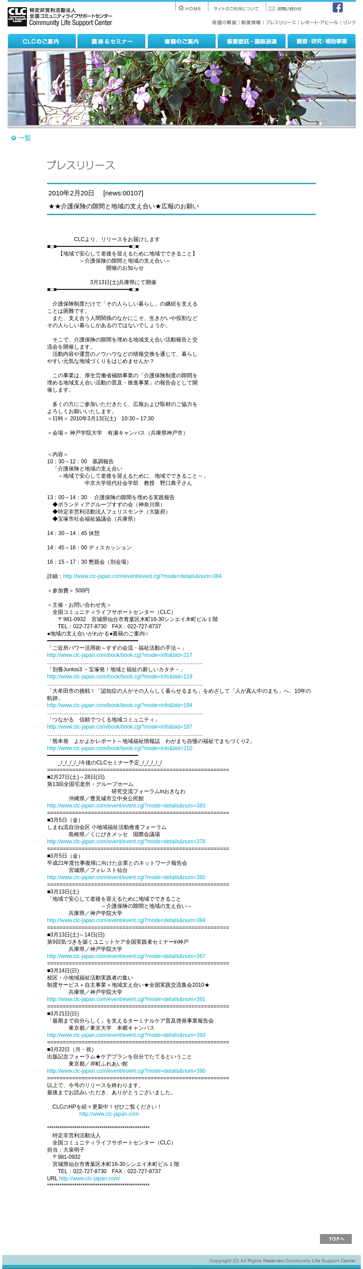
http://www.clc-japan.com (109, 1114)
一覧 (24, 138)
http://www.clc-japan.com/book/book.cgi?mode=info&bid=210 (119, 748)
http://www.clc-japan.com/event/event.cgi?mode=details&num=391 (126, 999)
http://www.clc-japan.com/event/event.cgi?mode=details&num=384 (142, 576)
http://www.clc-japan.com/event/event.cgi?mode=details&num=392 (126, 877)
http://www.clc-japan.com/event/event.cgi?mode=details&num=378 (126, 841)
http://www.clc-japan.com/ (89, 1178)
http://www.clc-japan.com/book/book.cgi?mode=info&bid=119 (119, 676)
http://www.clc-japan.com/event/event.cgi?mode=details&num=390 (126, 1071)
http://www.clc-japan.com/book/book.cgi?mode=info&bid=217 (119, 655)
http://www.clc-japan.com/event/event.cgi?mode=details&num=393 (126, 1035)
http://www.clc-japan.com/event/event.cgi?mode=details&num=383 (126, 806)
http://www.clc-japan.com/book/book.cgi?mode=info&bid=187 (119, 727)
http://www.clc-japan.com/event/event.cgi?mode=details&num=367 (126, 956)
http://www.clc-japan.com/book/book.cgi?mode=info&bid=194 (119, 705)
